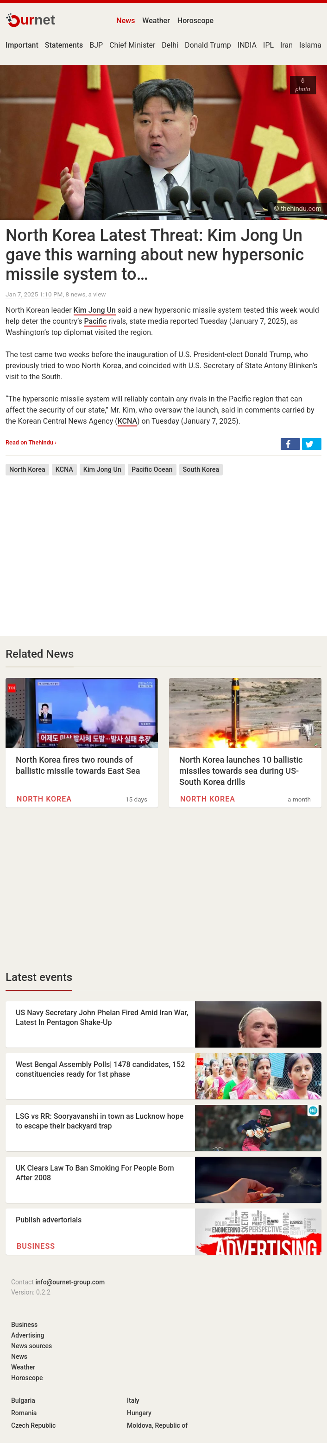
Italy (133, 1400)
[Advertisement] (163, 549)
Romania (24, 1413)
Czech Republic (33, 1425)
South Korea (201, 470)
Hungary (139, 1413)
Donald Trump (208, 45)
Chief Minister (132, 45)
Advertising (27, 1335)
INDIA (247, 45)
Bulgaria (23, 1400)
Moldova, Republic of (157, 1425)
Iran (286, 45)
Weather (156, 20)
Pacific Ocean (152, 470)
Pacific (95, 321)
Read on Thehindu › (31, 442)
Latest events (39, 977)
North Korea (27, 470)
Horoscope (195, 20)
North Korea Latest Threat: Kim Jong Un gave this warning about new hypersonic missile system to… (155, 255)
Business (36, 1246)
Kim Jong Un (95, 310)
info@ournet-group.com (70, 1282)
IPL (268, 45)
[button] (290, 444)
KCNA (127, 421)
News (125, 20)
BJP (96, 45)
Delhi (170, 45)
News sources (31, 1346)
